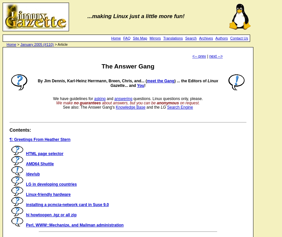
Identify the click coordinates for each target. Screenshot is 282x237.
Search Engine (180, 107)
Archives (206, 38)
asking (100, 98)
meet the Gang (160, 81)
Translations (173, 38)
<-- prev (199, 56)
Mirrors (155, 38)
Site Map (140, 38)
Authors (221, 38)
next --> (216, 56)
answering (123, 98)
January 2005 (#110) (37, 44)
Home (116, 38)
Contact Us (239, 38)
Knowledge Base (130, 107)
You (140, 85)
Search (191, 38)
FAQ (126, 38)
